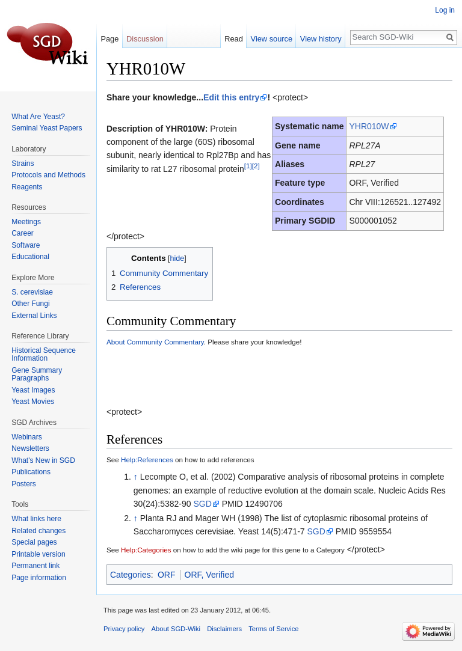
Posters (23, 484)
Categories (130, 574)
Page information (38, 577)
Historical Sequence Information (43, 354)
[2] (256, 166)
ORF (167, 574)
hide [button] (177, 258)
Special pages (34, 542)
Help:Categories (146, 550)
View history (321, 38)
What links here (36, 519)
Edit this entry (231, 97)
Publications (31, 472)
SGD (202, 504)
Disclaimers (224, 628)
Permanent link (35, 565)
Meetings (26, 222)
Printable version (38, 554)
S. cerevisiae (32, 292)
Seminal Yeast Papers (46, 128)
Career (22, 233)
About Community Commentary (155, 342)
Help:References (147, 459)
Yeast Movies (32, 401)
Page (109, 38)
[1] (248, 166)
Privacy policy (123, 628)
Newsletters (30, 448)
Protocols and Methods (48, 175)
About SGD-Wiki (176, 628)
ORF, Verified (209, 574)
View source (271, 38)
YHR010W (369, 126)
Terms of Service (273, 628)
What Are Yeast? (38, 116)
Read (233, 38)
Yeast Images (33, 390)
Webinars (26, 437)
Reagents (26, 187)
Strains (22, 163)
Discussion (145, 38)
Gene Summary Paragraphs (36, 374)
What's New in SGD (43, 460)
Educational (30, 256)
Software (25, 245)
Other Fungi (30, 303)
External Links (34, 315)
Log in (445, 10)
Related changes (38, 531)
